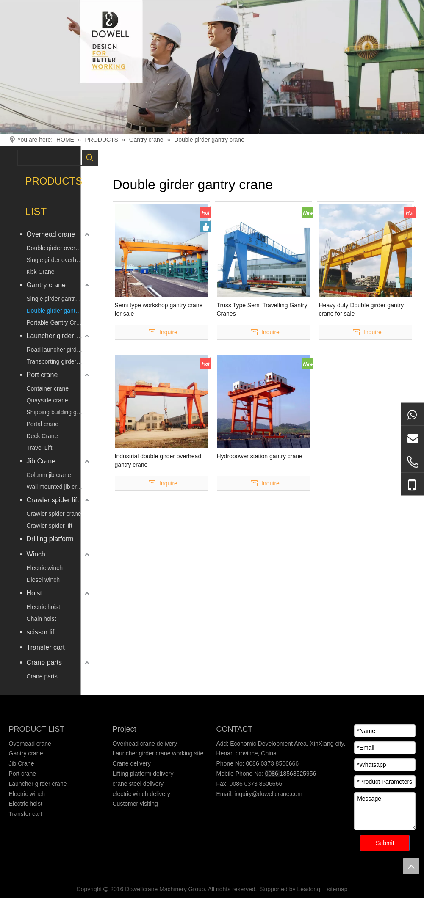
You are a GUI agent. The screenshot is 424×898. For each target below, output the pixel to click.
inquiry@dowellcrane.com (267, 794)
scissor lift (41, 632)
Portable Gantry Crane (56, 322)
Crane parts (44, 662)
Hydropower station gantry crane (259, 456)
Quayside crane (47, 400)
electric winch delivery (141, 794)
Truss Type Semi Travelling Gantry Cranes (262, 309)
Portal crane (42, 424)
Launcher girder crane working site (158, 753)
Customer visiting (135, 803)
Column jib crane (49, 474)
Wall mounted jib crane (57, 486)
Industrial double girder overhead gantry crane (158, 460)
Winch (36, 554)
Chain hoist (41, 618)
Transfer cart (46, 647)
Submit (385, 843)
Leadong (308, 889)
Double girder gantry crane (59, 310)
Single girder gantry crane (59, 298)
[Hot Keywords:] (89, 157)
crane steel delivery (138, 783)
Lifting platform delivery (143, 773)
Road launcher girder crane (59, 349)
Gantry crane (46, 285)
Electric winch (45, 568)
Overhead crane (51, 234)
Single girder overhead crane (59, 259)
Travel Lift (40, 447)
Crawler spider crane (54, 513)
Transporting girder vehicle (59, 361)
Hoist (34, 593)
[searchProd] (50, 157)
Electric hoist (43, 606)
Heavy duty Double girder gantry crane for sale (361, 309)
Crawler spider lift (53, 500)
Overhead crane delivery (145, 743)
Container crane (48, 388)
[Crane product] (212, 67)
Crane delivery (132, 763)
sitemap (337, 889)
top (411, 866)
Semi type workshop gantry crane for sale (159, 309)
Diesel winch (43, 579)
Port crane (42, 374)
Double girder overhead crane (59, 248)
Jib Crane (41, 461)
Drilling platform (50, 539)
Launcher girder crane (59, 335)
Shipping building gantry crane (59, 412)
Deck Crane (42, 435)
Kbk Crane (41, 271)
